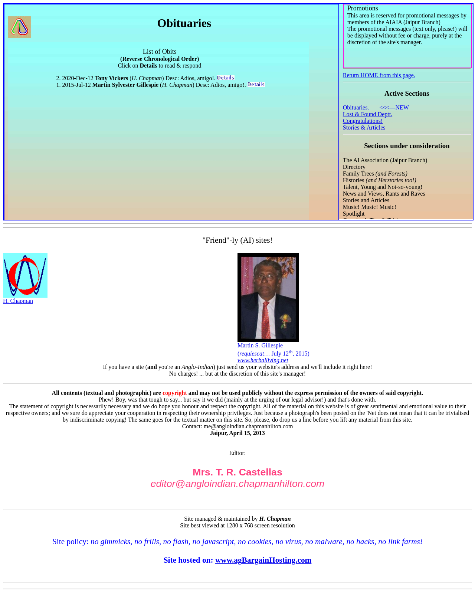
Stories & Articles (364, 127)
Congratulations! (363, 121)
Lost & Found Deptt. (367, 114)
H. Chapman (25, 298)
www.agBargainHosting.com (263, 560)
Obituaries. (356, 107)
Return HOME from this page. (379, 75)
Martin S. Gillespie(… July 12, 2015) (273, 350)
